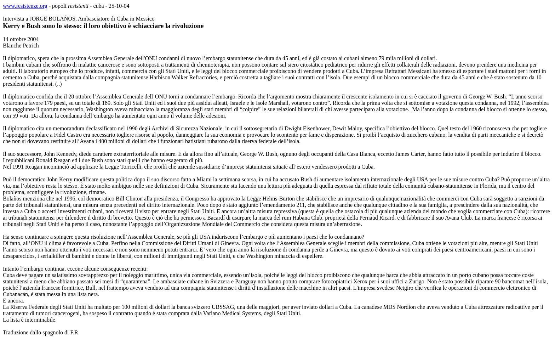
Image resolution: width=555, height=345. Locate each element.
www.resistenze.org (25, 6)
